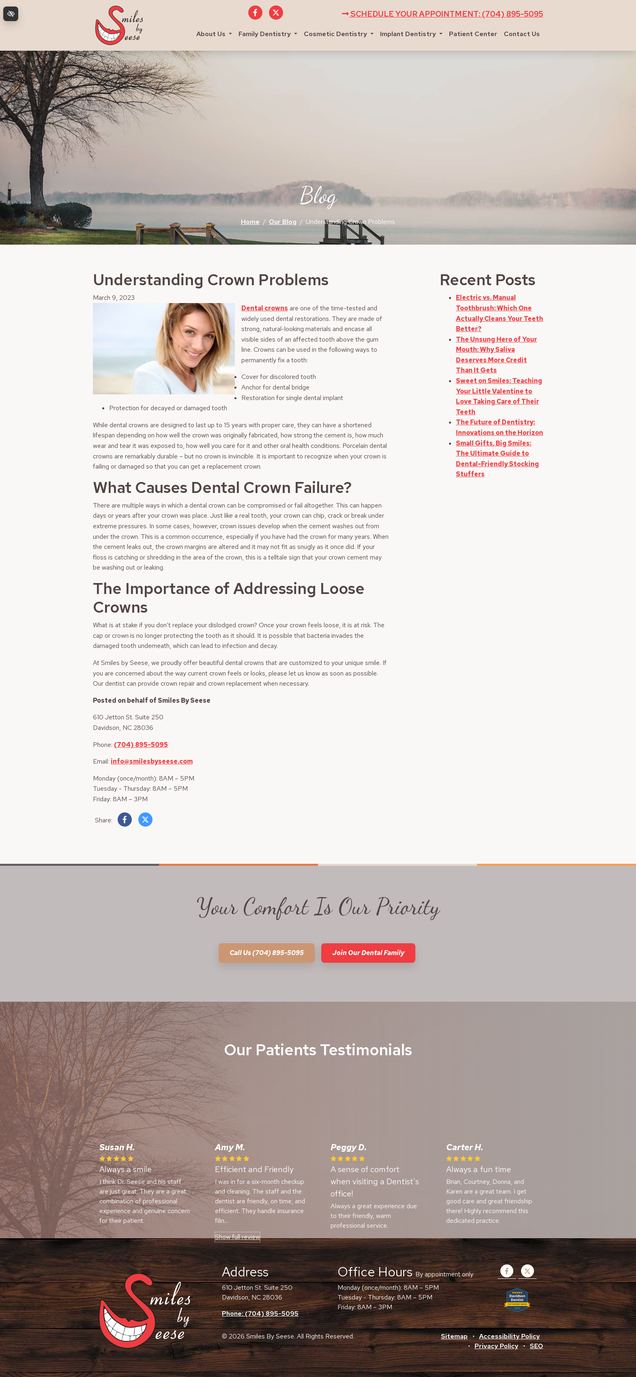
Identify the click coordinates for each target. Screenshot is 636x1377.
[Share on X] (145, 821)
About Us (214, 34)
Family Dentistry (267, 34)
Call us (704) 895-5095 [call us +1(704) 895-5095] (267, 953)
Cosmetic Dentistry (339, 34)
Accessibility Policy (509, 1336)
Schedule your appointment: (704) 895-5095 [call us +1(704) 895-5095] (442, 14)
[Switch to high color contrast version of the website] (10, 13)
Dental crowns (264, 308)
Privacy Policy (496, 1346)
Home (250, 221)
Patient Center (473, 34)
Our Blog (283, 221)
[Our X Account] (276, 17)
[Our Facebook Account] (255, 17)
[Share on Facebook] (125, 821)
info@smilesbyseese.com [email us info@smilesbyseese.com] (152, 761)
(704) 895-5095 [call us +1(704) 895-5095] (141, 744)
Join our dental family (368, 953)
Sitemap (454, 1336)
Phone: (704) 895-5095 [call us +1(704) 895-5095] (260, 1313)
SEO (536, 1346)
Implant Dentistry (411, 34)
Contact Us (522, 34)
